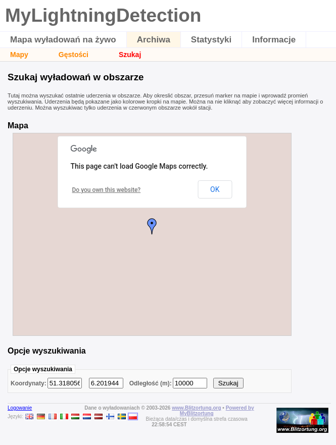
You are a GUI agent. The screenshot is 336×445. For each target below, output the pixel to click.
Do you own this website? (106, 189)
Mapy (19, 55)
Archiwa (153, 39)
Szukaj (130, 55)
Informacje (274, 39)
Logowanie (20, 408)
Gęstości (73, 55)
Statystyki (211, 39)
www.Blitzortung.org (196, 408)
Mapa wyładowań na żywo (63, 39)
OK (214, 189)
